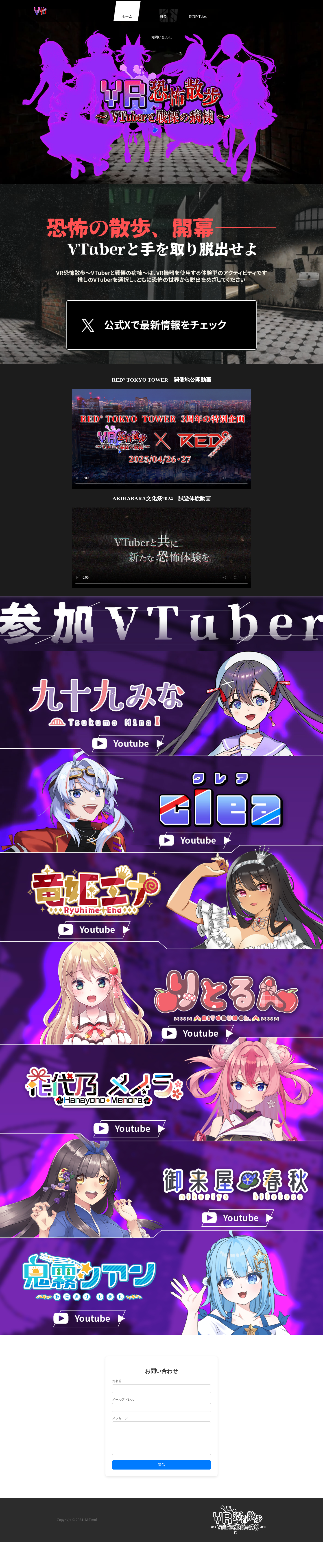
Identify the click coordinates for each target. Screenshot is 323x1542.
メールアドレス (123, 1399)
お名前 (117, 1381)
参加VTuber (179, 16)
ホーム (109, 16)
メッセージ (120, 1418)
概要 (144, 16)
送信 (161, 1465)
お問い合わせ (213, 16)
